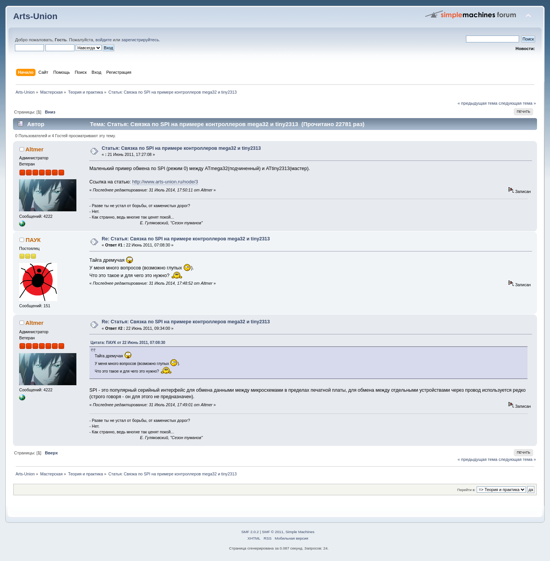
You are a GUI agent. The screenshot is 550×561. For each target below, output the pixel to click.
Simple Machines (299, 532)
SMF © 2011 (272, 532)
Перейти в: (466, 490)
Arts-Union (35, 16)
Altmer (34, 149)
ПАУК (33, 240)
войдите (103, 39)
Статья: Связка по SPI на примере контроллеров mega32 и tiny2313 (181, 148)
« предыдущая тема (477, 103)
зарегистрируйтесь (140, 39)
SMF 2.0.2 (250, 532)
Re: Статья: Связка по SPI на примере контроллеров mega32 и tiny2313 (186, 239)
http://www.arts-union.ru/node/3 (165, 182)
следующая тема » (517, 103)
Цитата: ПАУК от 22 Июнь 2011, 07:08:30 (128, 342)
